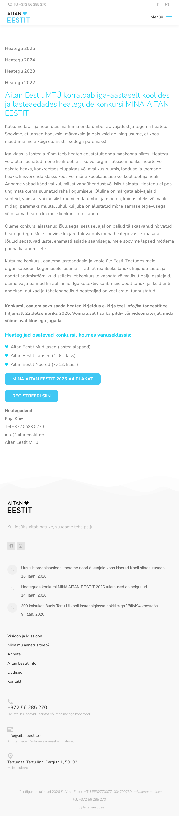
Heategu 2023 (20, 71)
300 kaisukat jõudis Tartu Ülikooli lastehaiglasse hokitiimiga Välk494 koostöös (89, 606)
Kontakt (14, 681)
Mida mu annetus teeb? (28, 645)
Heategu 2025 (20, 48)
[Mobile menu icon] (160, 17)
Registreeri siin (31, 396)
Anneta (14, 654)
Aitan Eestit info (21, 663)
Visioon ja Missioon (24, 636)
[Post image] (12, 570)
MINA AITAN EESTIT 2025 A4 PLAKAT (52, 379)
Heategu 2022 (20, 83)
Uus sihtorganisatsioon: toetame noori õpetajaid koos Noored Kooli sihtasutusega (93, 568)
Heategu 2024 (20, 60)
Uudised (14, 672)
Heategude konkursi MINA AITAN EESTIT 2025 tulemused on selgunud (84, 587)
